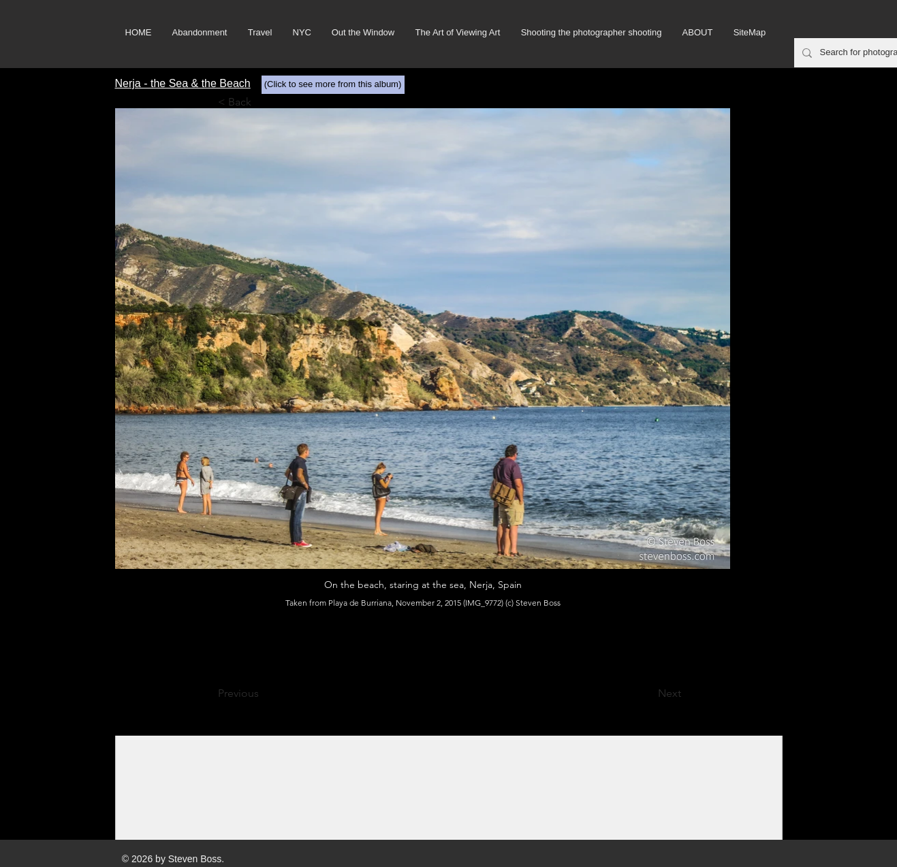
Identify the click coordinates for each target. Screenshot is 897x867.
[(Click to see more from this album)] (333, 85)
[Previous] (263, 693)
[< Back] (263, 102)
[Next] (647, 693)
